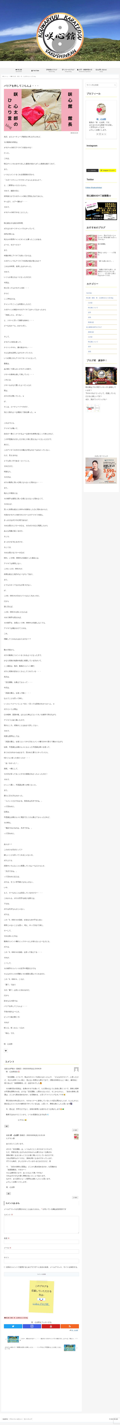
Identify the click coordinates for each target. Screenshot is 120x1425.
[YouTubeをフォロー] (51, 1329)
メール (7, 1251)
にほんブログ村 (41, 1306)
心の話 (90, 303)
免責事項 (5, 1422)
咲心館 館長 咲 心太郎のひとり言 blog (16, 1320)
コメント (8, 1215)
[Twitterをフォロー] (13, 1329)
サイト (6, 1260)
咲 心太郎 (101, 119)
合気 (89, 317)
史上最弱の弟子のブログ (94, 327)
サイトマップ (29, 1422)
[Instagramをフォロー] (32, 1329)
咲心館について (93, 307)
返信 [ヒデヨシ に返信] (75, 1130)
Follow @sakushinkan (94, 188)
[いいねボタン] (5, 1050)
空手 (89, 312)
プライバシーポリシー (16, 1422)
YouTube (89, 293)
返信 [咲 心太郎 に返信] (75, 1197)
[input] (101, 85)
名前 (6, 1241)
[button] (115, 85)
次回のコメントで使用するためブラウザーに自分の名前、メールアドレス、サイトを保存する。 (42, 1270)
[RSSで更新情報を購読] (70, 1329)
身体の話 (91, 332)
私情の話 (91, 322)
